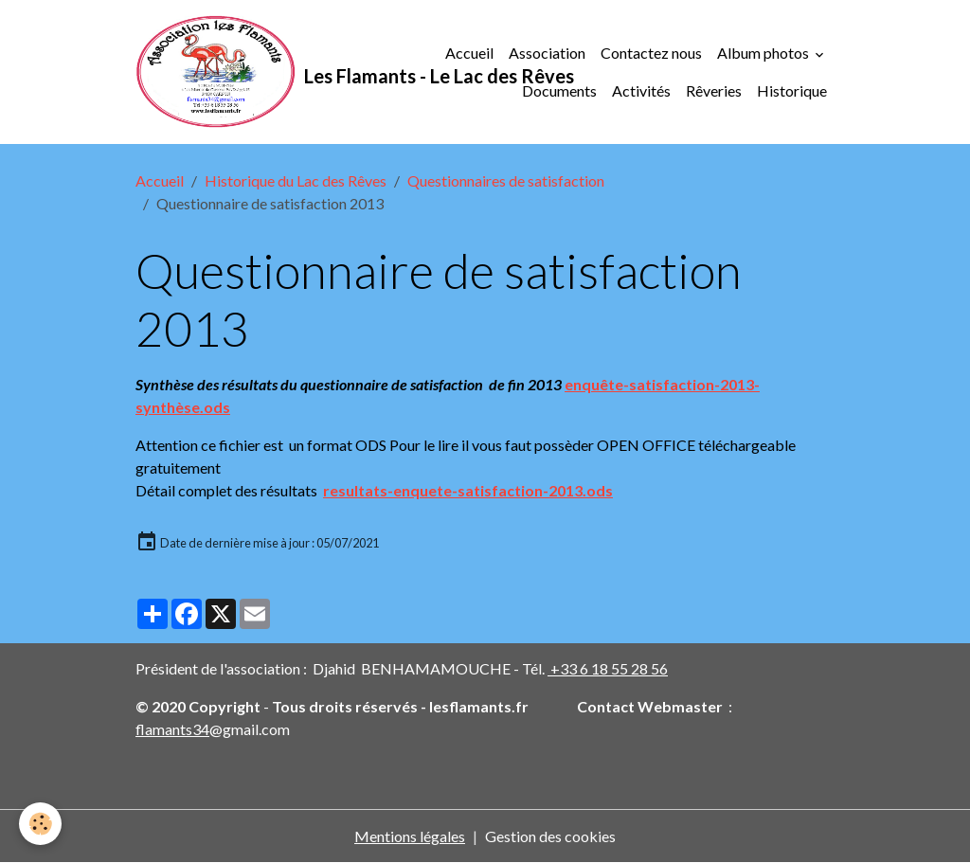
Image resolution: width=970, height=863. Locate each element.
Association (547, 53)
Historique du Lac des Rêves (295, 180)
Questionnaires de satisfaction (505, 180)
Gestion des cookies (550, 836)
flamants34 (172, 729)
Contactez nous (651, 53)
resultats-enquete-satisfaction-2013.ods (468, 490)
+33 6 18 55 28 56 (608, 668)
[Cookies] (40, 823)
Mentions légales (409, 836)
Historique (792, 90)
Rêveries (714, 90)
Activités (641, 90)
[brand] (274, 72)
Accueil (469, 53)
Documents (559, 90)
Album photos (764, 53)
